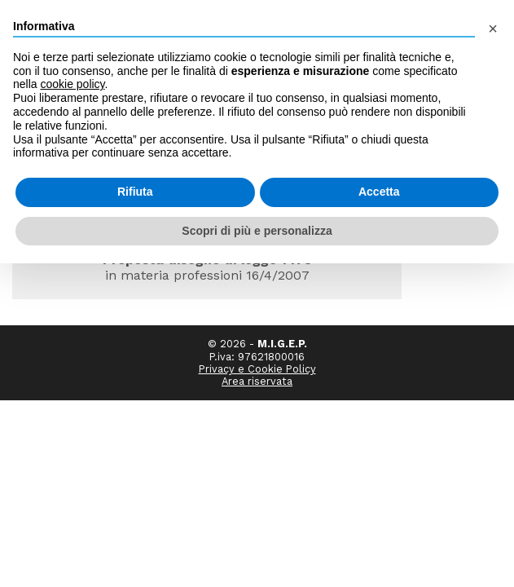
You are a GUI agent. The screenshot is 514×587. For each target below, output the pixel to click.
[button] (493, 26)
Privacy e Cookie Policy (257, 330)
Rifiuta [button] (135, 191)
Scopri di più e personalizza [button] (257, 230)
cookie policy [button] (72, 83)
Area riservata (257, 343)
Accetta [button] (379, 191)
